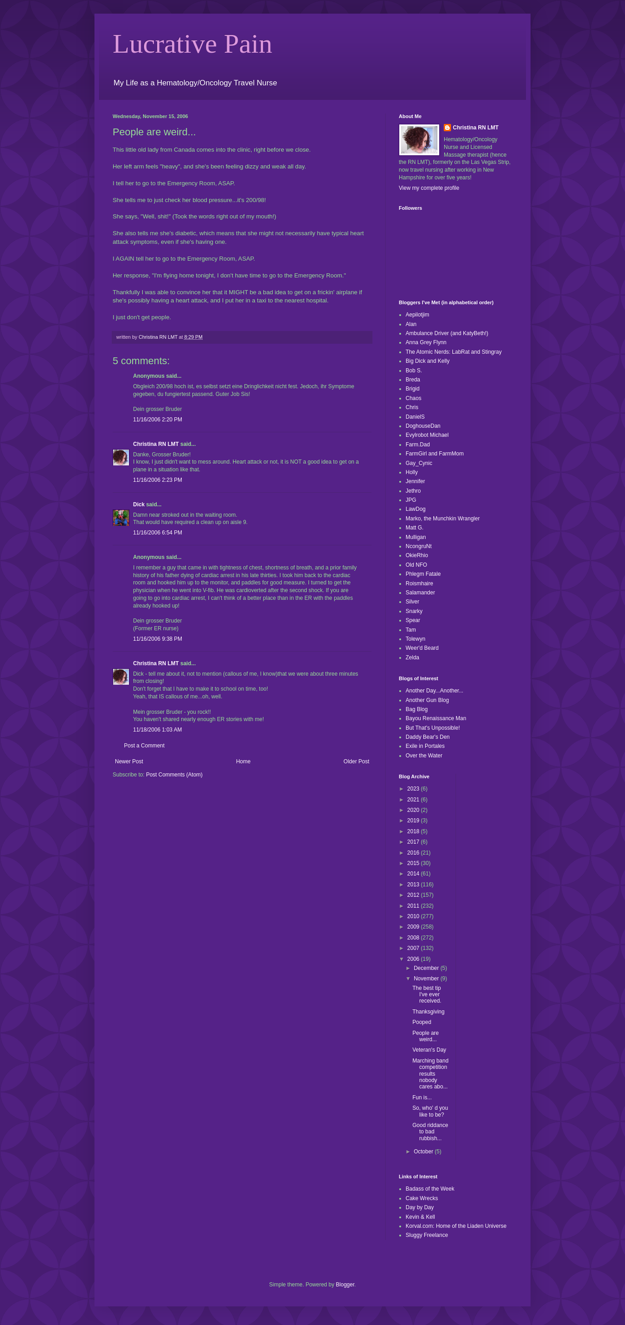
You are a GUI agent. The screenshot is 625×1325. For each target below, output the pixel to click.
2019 (414, 820)
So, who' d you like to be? (430, 1111)
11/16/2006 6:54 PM (157, 532)
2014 (414, 873)
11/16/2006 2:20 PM (157, 419)
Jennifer (415, 481)
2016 (414, 853)
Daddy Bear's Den (428, 737)
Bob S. (414, 370)
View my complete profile (429, 188)
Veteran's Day (429, 1050)
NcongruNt (419, 546)
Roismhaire (419, 583)
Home (243, 761)
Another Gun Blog (427, 700)
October (424, 1151)
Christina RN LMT (156, 444)
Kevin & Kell (420, 1217)
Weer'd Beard (422, 648)
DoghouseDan (423, 426)
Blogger (345, 1284)
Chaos (414, 398)
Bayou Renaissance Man (436, 718)
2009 (414, 927)
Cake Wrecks (422, 1198)
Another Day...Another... (434, 690)
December (427, 968)
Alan (411, 324)
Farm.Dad (418, 444)
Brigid (413, 389)
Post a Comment (144, 745)
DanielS (415, 417)
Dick (138, 504)
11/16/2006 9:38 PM (157, 639)
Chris (412, 407)
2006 (414, 959)
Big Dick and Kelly (428, 361)
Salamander (420, 592)
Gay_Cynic (419, 463)
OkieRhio (417, 555)
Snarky (414, 611)
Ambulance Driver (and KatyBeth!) (447, 333)
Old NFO (416, 565)
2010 (414, 916)
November (427, 978)
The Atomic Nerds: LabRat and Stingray (453, 352)
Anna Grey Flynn (426, 342)
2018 (414, 831)
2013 (414, 884)
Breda (413, 379)
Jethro (413, 491)
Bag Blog (417, 709)
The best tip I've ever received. (426, 994)
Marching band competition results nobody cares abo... (430, 1074)
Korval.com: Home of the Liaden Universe (456, 1226)
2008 (414, 937)
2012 (414, 895)
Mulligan (416, 537)
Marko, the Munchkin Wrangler (443, 518)
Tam (411, 630)
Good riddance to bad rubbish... (430, 1132)
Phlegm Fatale (423, 574)
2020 (414, 810)
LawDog (416, 509)
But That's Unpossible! (433, 728)
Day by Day (420, 1207)
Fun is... (422, 1097)
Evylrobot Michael (427, 435)
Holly (412, 472)
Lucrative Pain (193, 44)
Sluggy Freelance (427, 1235)
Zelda (412, 657)
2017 (414, 842)
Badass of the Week (430, 1189)
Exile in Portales (425, 746)
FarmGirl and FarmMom (435, 453)
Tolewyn (415, 639)
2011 (414, 906)
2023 (414, 789)
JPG (411, 500)
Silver (412, 601)
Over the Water (424, 755)
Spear (413, 620)
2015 (414, 863)
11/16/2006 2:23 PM (157, 480)
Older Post (356, 761)
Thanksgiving (428, 1012)
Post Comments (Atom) (174, 774)
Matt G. (414, 527)
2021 (414, 799)
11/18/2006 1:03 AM (157, 730)
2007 (414, 948)
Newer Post (129, 761)
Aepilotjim (417, 314)
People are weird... (425, 1036)
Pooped (421, 1022)
